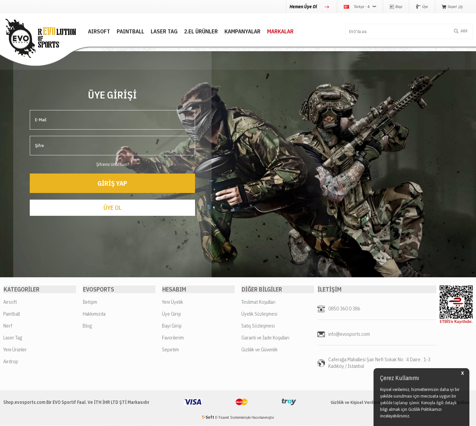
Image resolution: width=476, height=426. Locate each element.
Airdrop (10, 362)
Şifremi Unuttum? (112, 164)
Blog (87, 326)
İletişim (90, 302)
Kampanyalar (237, 31)
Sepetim (170, 350)
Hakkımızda (94, 314)
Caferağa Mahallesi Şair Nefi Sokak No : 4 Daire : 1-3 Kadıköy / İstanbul (379, 363)
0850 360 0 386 (344, 309)
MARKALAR (275, 31)
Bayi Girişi (171, 326)
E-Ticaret (222, 417)
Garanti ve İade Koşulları (265, 338)
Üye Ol (112, 207)
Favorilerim (173, 338)
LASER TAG (158, 31)
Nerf (7, 326)
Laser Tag (12, 338)
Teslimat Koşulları (258, 302)
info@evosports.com (349, 334)
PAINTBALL (125, 31)
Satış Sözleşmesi (258, 326)
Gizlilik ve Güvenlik (259, 350)
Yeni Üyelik (172, 302)
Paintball (11, 314)
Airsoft (10, 302)
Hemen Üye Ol (304, 7)
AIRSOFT (94, 31)
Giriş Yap (112, 182)
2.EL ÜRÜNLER (196, 31)
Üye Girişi (171, 314)
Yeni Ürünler (15, 350)
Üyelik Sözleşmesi (259, 314)
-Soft (208, 417)
